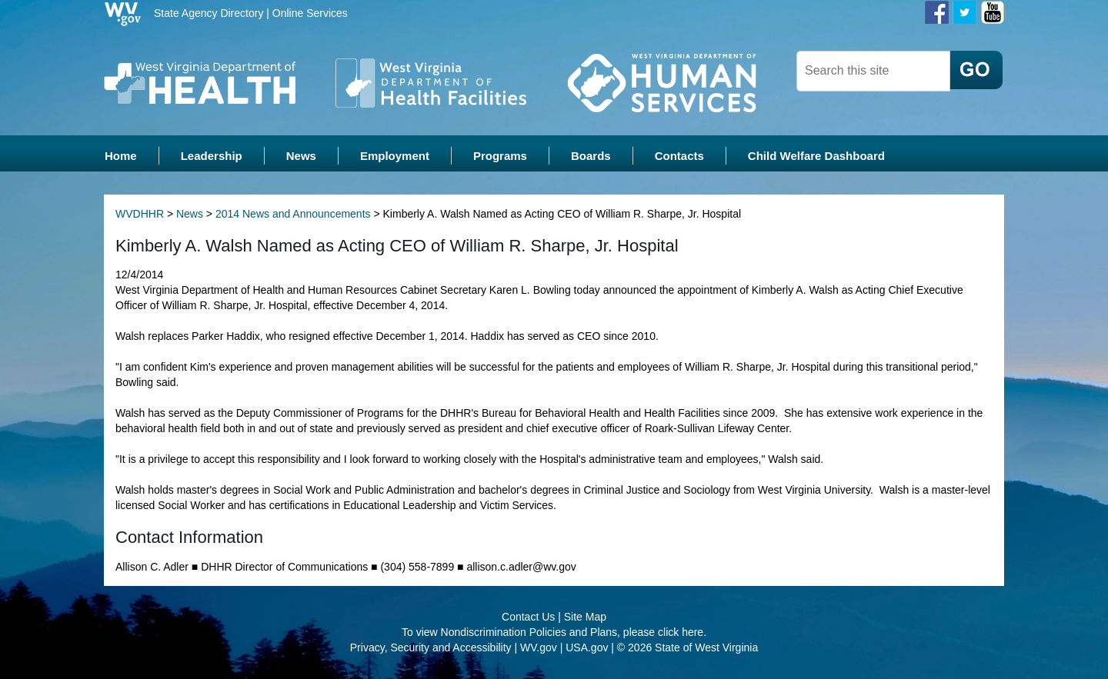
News (189, 215)
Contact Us (528, 617)
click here (680, 633)
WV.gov (538, 648)
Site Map (585, 617)
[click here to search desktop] (976, 70)
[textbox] (873, 71)
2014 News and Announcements (293, 215)
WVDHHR (139, 215)
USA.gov (587, 648)
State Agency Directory (208, 13)
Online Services (310, 13)
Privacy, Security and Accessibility (431, 648)
